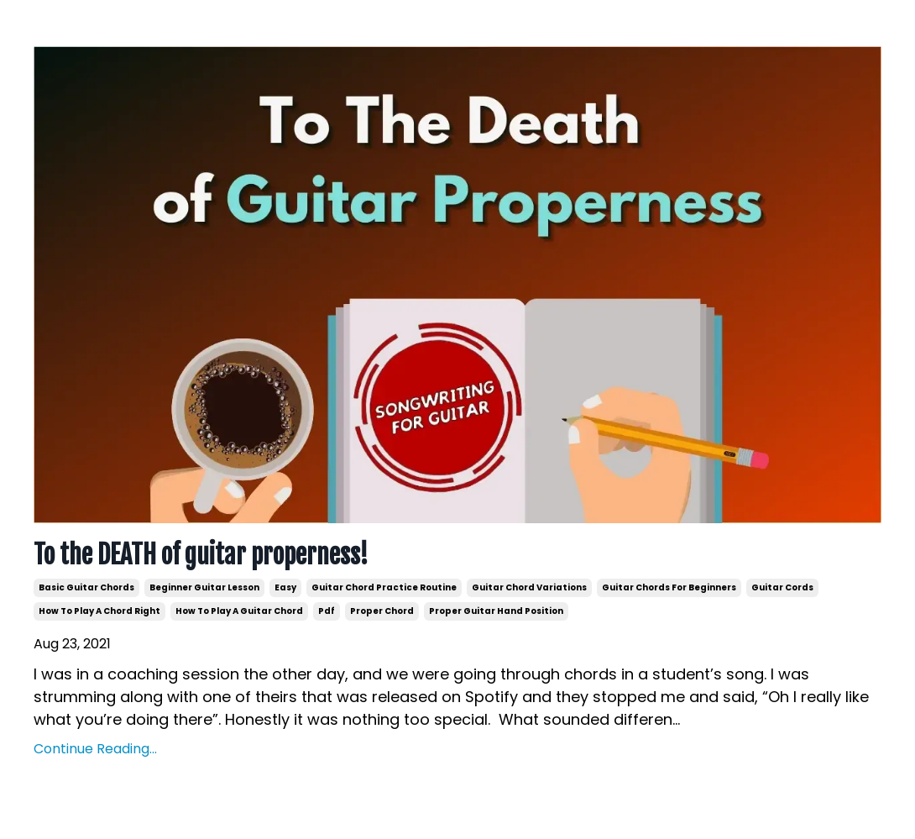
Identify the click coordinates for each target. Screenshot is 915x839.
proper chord (382, 611)
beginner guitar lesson (204, 587)
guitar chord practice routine (384, 587)
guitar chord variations (529, 587)
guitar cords (782, 587)
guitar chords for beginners (669, 587)
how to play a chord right (99, 611)
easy (285, 587)
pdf (326, 611)
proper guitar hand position (496, 611)
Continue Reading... (95, 748)
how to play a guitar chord (239, 611)
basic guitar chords (86, 587)
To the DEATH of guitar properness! (201, 555)
